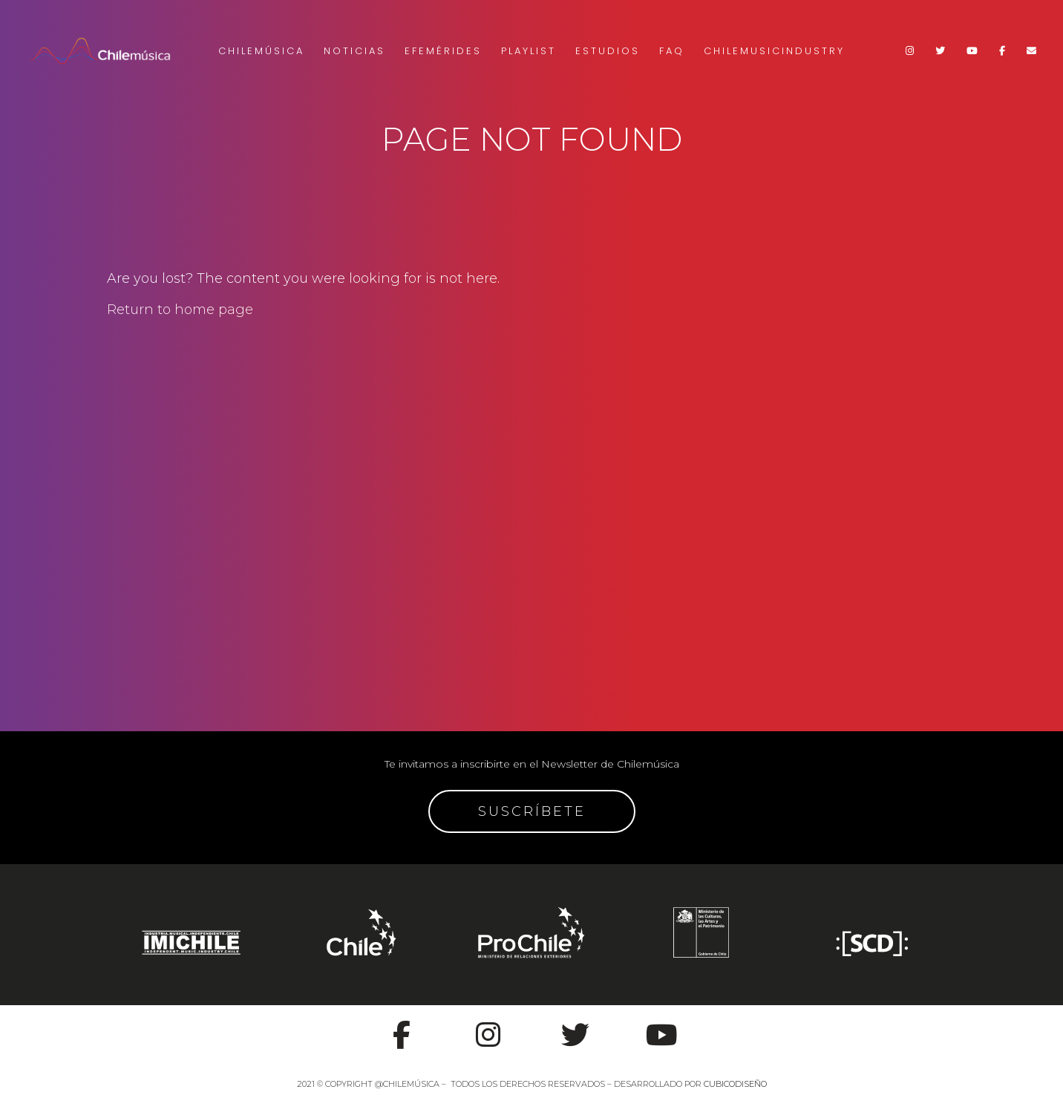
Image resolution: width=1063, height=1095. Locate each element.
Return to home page (180, 309)
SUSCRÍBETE (532, 811)
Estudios (607, 51)
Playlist (528, 51)
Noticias (354, 51)
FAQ (671, 51)
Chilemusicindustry (774, 51)
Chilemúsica (261, 51)
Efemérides (443, 51)
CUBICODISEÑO (735, 1084)
